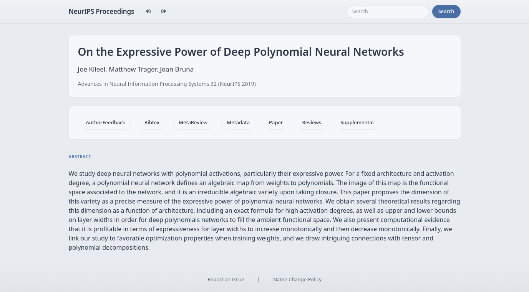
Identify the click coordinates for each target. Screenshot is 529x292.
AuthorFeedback (105, 122)
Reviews (311, 122)
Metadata (238, 122)
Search (446, 11)
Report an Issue (225, 279)
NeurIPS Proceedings (101, 11)
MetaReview (193, 122)
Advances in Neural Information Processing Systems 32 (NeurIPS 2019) (167, 83)
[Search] (388, 11)
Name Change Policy (297, 279)
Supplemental (356, 122)
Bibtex (151, 122)
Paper (276, 122)
